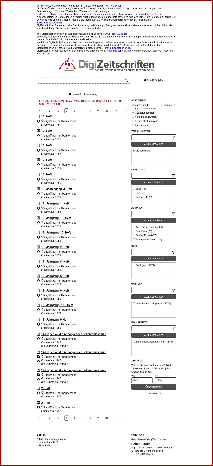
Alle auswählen (154, 144)
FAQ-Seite (115, 5)
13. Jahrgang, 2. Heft (55, 247)
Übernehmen (153, 386)
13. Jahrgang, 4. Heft (55, 261)
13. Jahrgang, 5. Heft (55, 276)
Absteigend (168, 105)
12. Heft (46, 131)
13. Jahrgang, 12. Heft (56, 232)
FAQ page (121, 33)
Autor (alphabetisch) (144, 108)
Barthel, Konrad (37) (145, 235)
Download (44, 445)
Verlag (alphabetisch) (144, 117)
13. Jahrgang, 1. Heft (55, 203)
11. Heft (46, 116)
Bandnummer (140, 125)
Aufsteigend (140, 105)
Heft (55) (139, 193)
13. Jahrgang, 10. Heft (56, 218)
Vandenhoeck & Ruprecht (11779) (152, 303)
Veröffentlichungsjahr (145, 121)
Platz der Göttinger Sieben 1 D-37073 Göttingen (148, 452)
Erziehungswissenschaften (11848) (153, 341)
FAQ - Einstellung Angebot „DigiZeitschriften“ (52, 440)
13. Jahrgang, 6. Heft (55, 290)
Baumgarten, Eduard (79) (147, 239)
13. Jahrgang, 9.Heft (54, 319)
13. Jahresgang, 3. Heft (56, 189)
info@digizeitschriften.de (50, 22)
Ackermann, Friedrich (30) (148, 227)
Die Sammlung (142, 150)
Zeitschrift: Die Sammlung (83, 94)
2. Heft (45, 388)
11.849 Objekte (154, 80)
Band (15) (139, 188)
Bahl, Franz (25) (142, 231)
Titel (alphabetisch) (143, 112)
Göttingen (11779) (144, 265)
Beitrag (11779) (142, 197)
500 (106, 111)
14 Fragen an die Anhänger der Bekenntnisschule (73, 334)
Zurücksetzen (153, 393)
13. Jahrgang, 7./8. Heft (57, 305)
